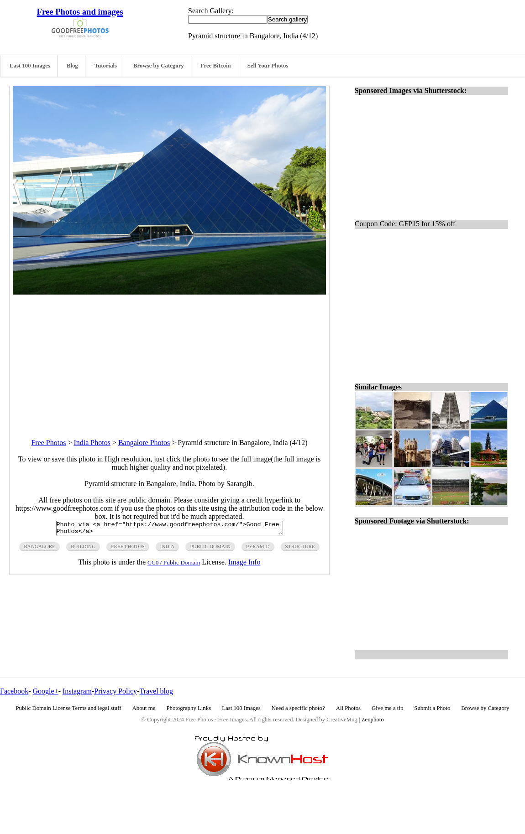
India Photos (92, 442)
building (83, 549)
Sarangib (239, 483)
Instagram (77, 691)
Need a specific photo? (298, 708)
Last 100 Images (30, 65)
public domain (210, 549)
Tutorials (105, 65)
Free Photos (48, 442)
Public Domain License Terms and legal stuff (68, 708)
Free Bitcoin (215, 65)
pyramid (258, 549)
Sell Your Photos (268, 65)
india (167, 549)
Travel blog (156, 691)
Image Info (244, 565)
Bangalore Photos (144, 442)
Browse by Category (158, 65)
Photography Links (188, 708)
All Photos (348, 708)
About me (144, 708)
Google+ (45, 691)
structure (300, 549)
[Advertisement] (169, 358)
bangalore (39, 549)
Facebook (14, 691)
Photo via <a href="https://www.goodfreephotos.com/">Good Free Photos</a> (169, 529)
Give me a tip (387, 708)
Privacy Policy (115, 691)
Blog (72, 65)
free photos (127, 549)
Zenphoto (373, 719)
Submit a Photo (432, 708)
